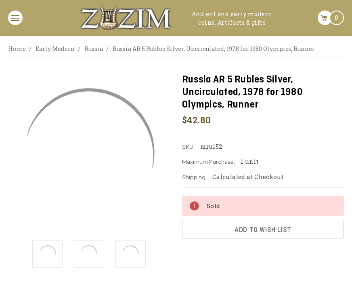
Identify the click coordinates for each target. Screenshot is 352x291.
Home (17, 49)
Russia (93, 49)
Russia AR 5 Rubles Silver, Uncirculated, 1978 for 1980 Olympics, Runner (214, 49)
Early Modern (55, 49)
